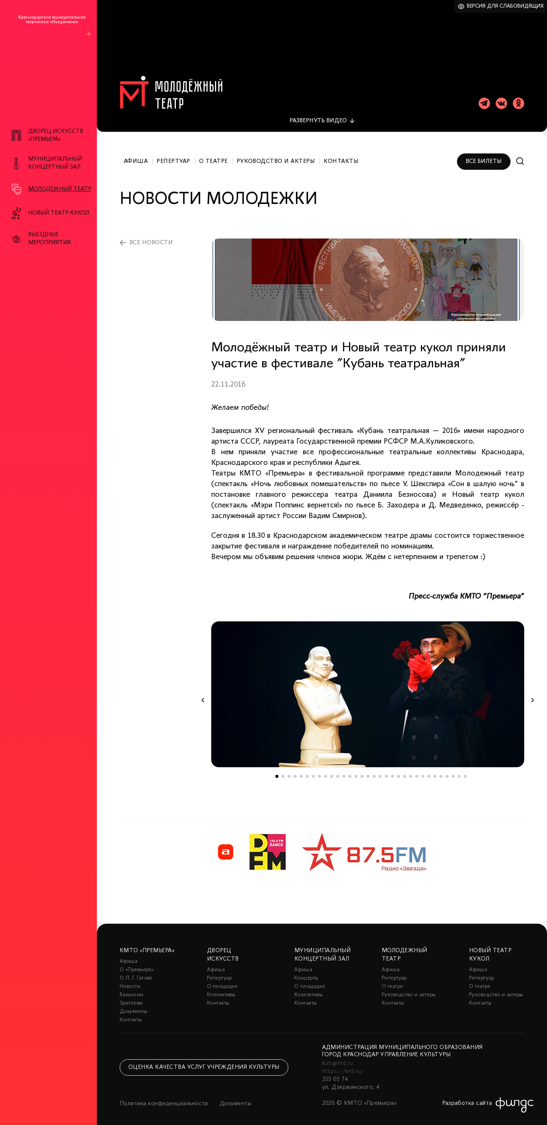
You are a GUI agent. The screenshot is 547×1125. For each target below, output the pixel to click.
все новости (151, 236)
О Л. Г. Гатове (136, 972)
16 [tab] (368, 769)
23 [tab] (410, 769)
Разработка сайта (467, 1097)
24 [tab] (416, 769)
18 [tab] (380, 769)
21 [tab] (398, 769)
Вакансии (131, 988)
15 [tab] (362, 769)
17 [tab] (374, 769)
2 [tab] (283, 769)
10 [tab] (331, 769)
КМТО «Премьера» (147, 944)
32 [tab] (465, 769)
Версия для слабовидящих (505, 6)
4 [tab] (295, 769)
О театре (213, 155)
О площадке (222, 980)
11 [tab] (337, 769)
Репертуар (173, 155)
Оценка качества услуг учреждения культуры (204, 1061)
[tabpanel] (367, 688)
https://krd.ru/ (343, 1065)
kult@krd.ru (337, 1057)
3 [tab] (289, 769)
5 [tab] (301, 769)
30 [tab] (453, 769)
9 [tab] (325, 769)
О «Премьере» (137, 963)
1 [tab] (276, 769)
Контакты (341, 155)
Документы (133, 1005)
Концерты (306, 972)
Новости (130, 980)
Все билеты (484, 155)
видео (318, 114)
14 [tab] (355, 769)
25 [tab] (422, 769)
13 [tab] (349, 769)
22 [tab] (404, 769)
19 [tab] (386, 769)
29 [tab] (447, 769)
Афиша (136, 155)
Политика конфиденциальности (164, 1097)
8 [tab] (319, 769)
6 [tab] (307, 769)
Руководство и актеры (276, 155)
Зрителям (131, 997)
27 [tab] (434, 769)
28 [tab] (441, 769)
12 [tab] (343, 769)
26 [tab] (428, 769)
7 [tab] (313, 769)
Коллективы (221, 988)
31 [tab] (459, 769)
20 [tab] (392, 769)
